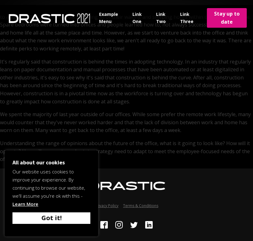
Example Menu (108, 17)
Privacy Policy (106, 205)
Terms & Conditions (140, 205)
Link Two (161, 17)
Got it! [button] (51, 218)
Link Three (186, 17)
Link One (137, 17)
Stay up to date (227, 17)
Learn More (25, 204)
